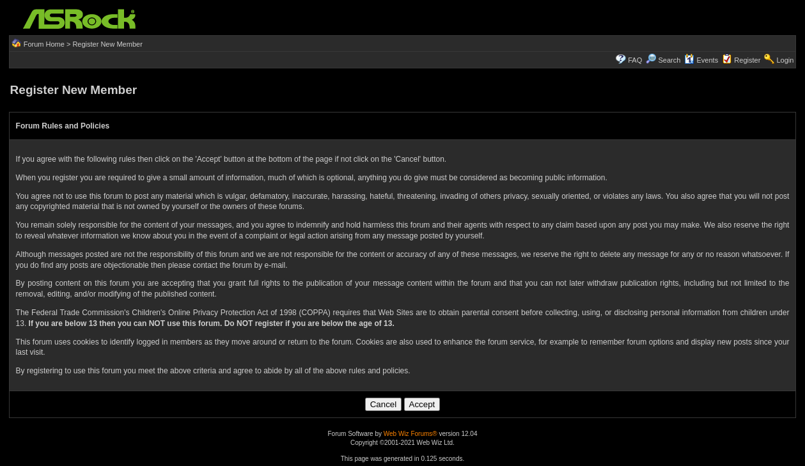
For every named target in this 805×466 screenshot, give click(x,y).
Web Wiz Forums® (410, 433)
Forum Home (44, 44)
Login (784, 60)
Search (669, 60)
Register (747, 60)
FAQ (635, 60)
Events (701, 60)
